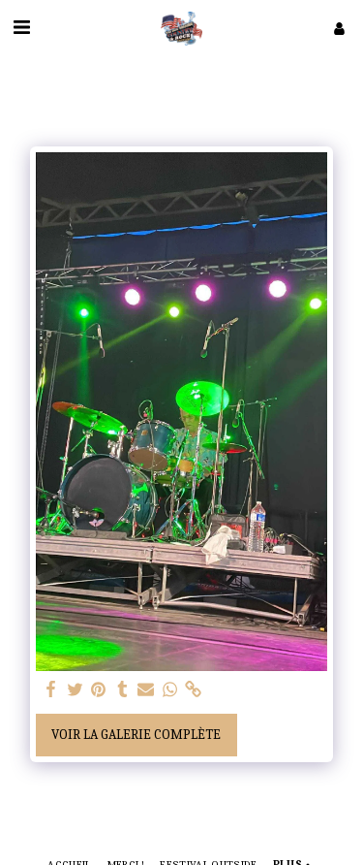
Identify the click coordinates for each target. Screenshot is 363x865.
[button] (21, 28)
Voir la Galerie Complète (136, 734)
